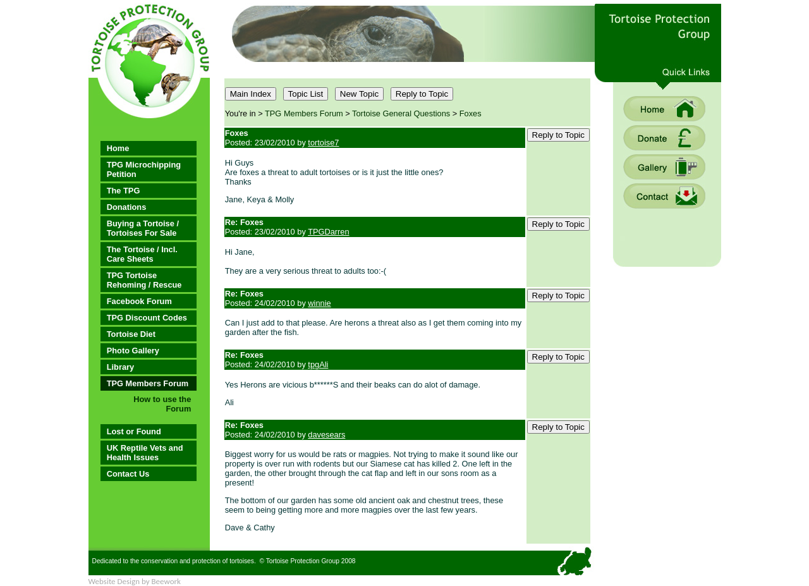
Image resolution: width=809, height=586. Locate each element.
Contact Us (128, 474)
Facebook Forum (139, 301)
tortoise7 (323, 142)
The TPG (123, 190)
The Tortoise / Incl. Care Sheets (142, 254)
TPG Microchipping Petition (144, 169)
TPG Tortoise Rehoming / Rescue (144, 280)
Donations (127, 207)
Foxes (470, 113)
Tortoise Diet (131, 334)
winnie (319, 303)
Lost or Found (134, 431)
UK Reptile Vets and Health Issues (145, 452)
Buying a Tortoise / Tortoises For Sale (143, 228)
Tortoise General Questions (401, 113)
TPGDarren (328, 231)
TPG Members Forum (147, 383)
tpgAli (318, 364)
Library (120, 367)
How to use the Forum (162, 403)
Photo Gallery (133, 350)
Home (118, 148)
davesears (326, 434)
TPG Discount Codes (147, 317)
